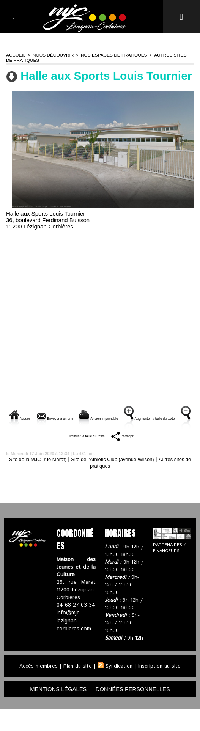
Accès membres (36, 688)
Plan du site (76, 688)
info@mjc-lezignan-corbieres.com (73, 641)
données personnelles (136, 711)
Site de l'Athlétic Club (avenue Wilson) (134, 480)
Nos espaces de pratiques (107, 54)
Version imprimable (140, 417)
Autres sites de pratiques (100, 487)
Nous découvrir (50, 54)
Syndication (119, 688)
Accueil (15, 54)
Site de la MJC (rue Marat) (47, 480)
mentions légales (54, 711)
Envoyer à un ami (77, 417)
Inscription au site (161, 688)
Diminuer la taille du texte (131, 443)
